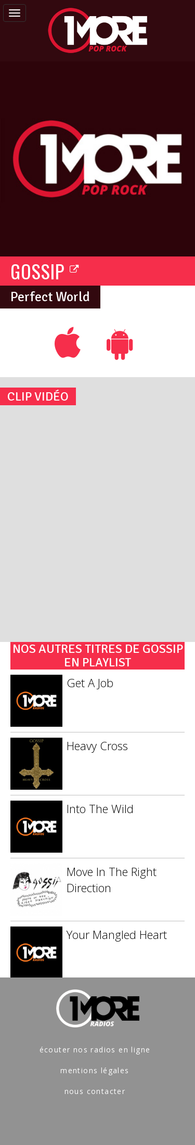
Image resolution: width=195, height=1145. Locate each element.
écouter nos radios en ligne (95, 1049)
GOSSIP (45, 270)
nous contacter (95, 1091)
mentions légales (94, 1070)
